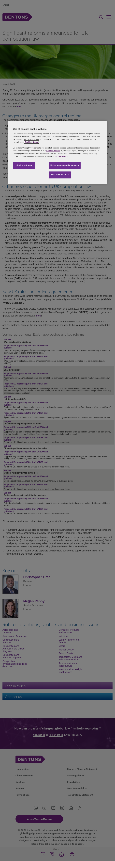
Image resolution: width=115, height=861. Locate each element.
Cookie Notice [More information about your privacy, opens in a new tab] (62, 156)
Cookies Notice (31, 142)
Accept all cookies (60, 175)
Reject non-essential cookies (64, 165)
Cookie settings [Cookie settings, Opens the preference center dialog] (24, 165)
